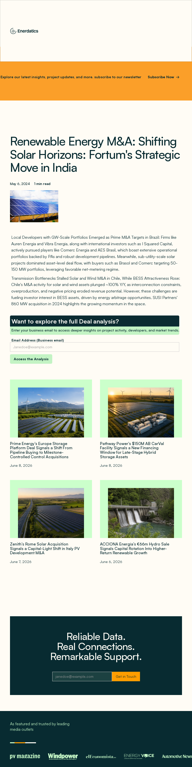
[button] (181, 31)
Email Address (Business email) (38, 340)
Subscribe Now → (164, 77)
